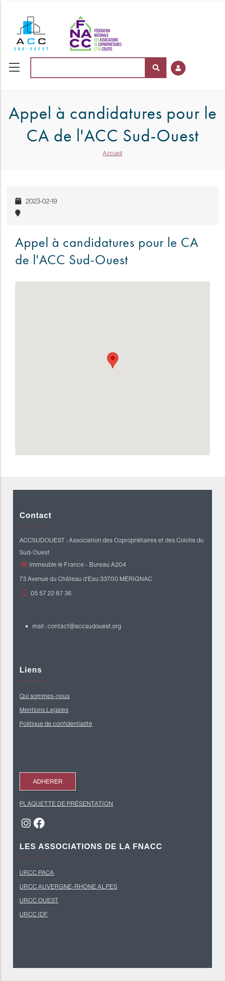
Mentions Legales (44, 710)
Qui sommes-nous (45, 696)
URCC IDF (34, 914)
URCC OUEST (39, 900)
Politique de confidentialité (56, 724)
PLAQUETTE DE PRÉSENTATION (66, 803)
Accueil (112, 153)
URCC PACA (37, 872)
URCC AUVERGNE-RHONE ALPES (68, 886)
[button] (112, 360)
